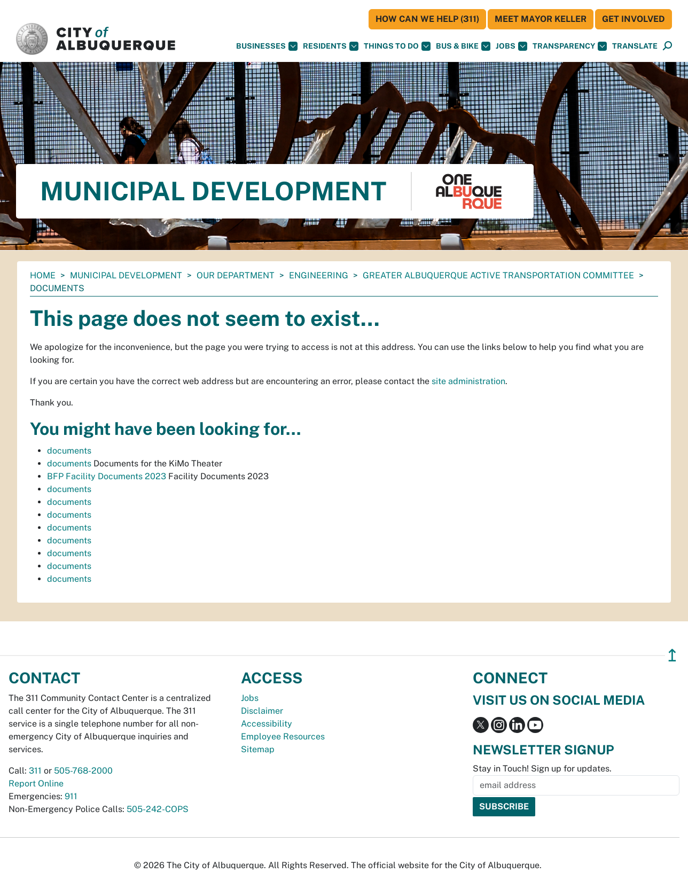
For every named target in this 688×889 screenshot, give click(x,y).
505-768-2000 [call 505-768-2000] (83, 771)
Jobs (511, 46)
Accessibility (266, 724)
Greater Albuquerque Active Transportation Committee (498, 275)
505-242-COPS (158, 809)
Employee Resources (283, 736)
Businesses (267, 46)
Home (43, 275)
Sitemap (258, 749)
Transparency (570, 46)
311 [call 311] (35, 771)
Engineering (318, 275)
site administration (468, 381)
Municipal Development (126, 275)
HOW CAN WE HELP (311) (427, 19)
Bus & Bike (463, 46)
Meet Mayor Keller (541, 19)
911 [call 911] (71, 796)
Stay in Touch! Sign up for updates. (542, 768)
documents (69, 451)
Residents (330, 46)
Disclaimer (262, 711)
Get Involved (633, 19)
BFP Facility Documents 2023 (106, 476)
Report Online (36, 783)
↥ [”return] (672, 655)
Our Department (236, 275)
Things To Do (397, 46)
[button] (635, 46)
